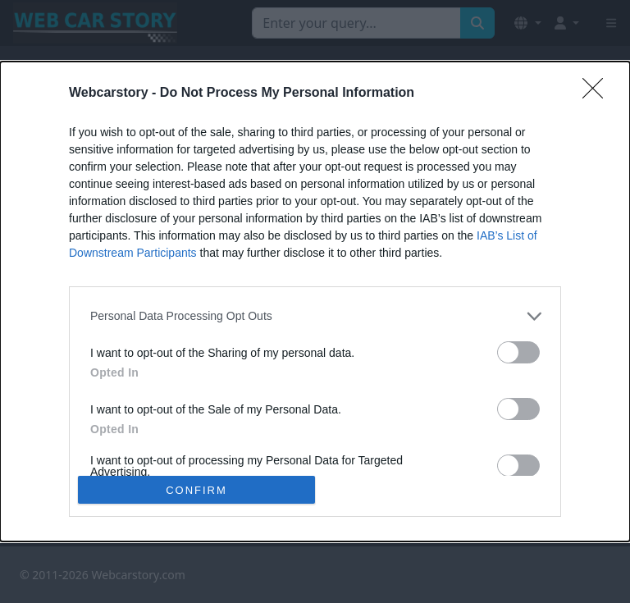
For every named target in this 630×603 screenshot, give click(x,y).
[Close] (598, 93)
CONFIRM (196, 490)
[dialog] (315, 302)
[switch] (518, 352)
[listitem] (315, 316)
